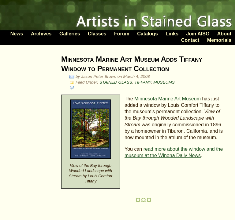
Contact (190, 40)
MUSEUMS (163, 82)
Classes (97, 33)
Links (172, 33)
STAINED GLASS (115, 82)
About (224, 33)
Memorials (219, 40)
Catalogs (147, 33)
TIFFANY (142, 82)
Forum (121, 33)
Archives (41, 33)
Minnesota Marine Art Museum (167, 98)
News (16, 33)
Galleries (69, 33)
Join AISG (197, 33)
